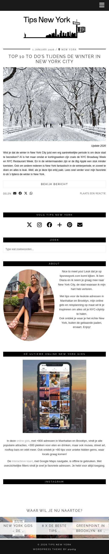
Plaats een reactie (93, 193)
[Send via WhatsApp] (31, 193)
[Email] (79, 225)
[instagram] (39, 225)
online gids (23, 440)
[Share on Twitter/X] (26, 193)
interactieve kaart (22, 461)
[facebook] (49, 225)
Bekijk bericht (54, 184)
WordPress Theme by (54, 549)
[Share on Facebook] (20, 193)
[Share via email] (15, 193)
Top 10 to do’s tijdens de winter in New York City (54, 59)
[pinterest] (69, 225)
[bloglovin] (59, 225)
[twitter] (29, 225)
